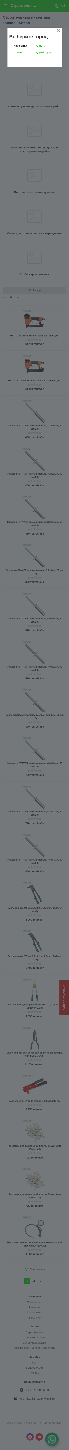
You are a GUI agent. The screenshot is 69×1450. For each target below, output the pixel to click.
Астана (18, 52)
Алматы (40, 45)
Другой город (43, 52)
